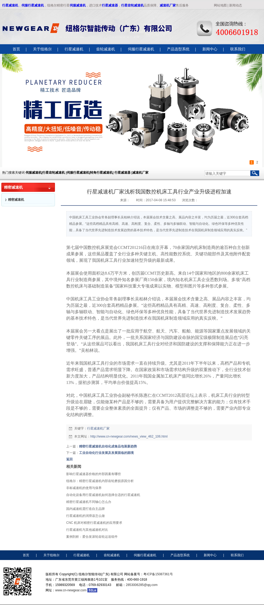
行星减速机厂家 (98, 428)
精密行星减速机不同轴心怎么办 (88, 502)
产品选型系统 (180, 555)
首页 (26, 555)
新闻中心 (210, 555)
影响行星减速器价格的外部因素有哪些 (93, 474)
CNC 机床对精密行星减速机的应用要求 (94, 523)
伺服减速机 (78, 5)
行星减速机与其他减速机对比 (87, 530)
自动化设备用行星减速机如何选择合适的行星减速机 (103, 495)
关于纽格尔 (51, 555)
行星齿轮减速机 (132, 5)
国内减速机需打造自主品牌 (85, 509)
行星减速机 (10, 5)
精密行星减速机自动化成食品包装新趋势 (108, 446)
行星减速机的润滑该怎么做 (85, 516)
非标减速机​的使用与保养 (84, 488)
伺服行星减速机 (32, 5)
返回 (69, 459)
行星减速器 (110, 5)
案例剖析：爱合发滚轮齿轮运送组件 (92, 537)
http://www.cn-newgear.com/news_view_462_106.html (129, 436)
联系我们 (237, 555)
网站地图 (220, 5)
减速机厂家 (168, 5)
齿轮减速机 (112, 555)
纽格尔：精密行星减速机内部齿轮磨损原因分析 (100, 481)
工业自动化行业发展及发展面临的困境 (106, 453)
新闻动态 (235, 5)
